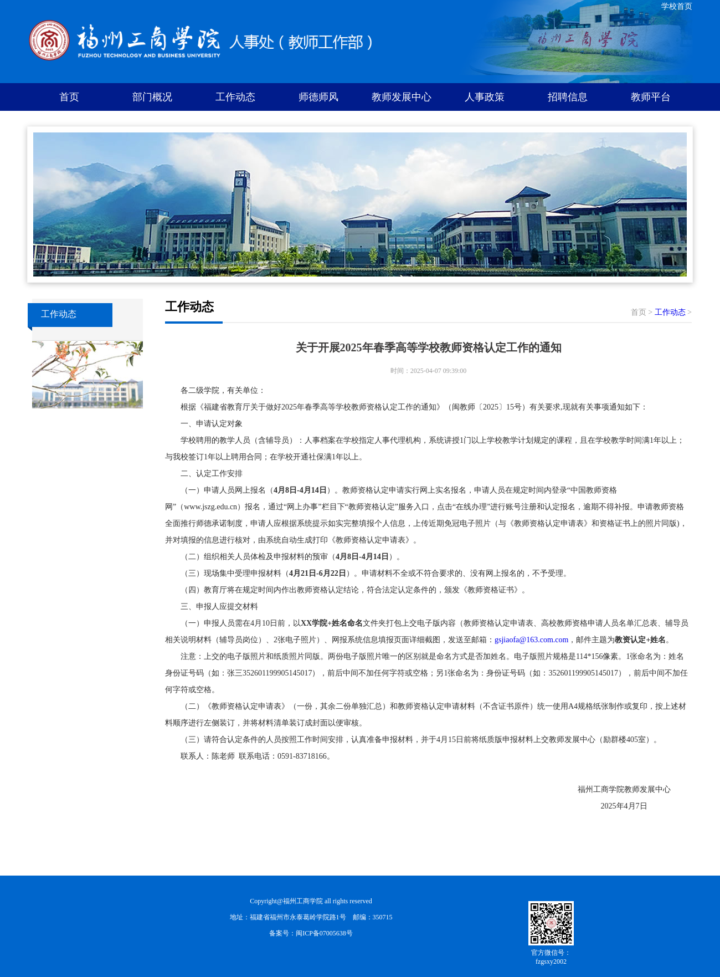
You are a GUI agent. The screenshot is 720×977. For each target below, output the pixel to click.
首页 (69, 97)
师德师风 (318, 97)
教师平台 (651, 97)
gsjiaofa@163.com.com (531, 640)
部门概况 (152, 97)
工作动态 (235, 97)
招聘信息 (568, 97)
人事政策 (485, 97)
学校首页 (676, 6)
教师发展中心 (401, 97)
